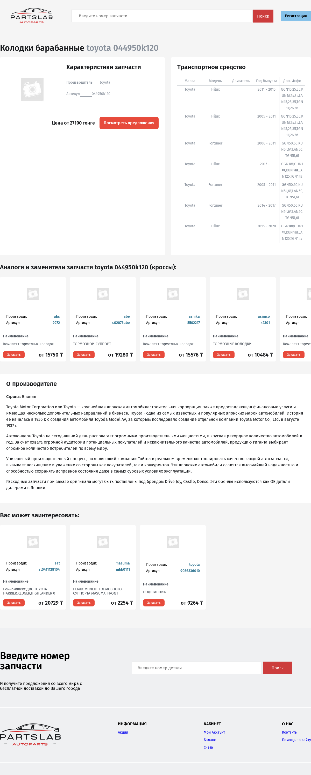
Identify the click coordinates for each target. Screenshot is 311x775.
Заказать (13, 355)
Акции (123, 732)
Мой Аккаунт (214, 732)
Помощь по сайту (296, 740)
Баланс (210, 740)
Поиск (263, 16)
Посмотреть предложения (129, 122)
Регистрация (296, 16)
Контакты (290, 732)
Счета (208, 747)
